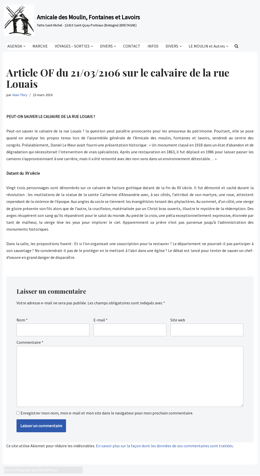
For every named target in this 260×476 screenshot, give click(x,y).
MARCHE (40, 46)
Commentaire (30, 342)
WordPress (47, 470)
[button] (24, 46)
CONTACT (131, 46)
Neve (8, 470)
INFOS (153, 46)
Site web (177, 320)
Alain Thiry (19, 95)
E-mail (100, 320)
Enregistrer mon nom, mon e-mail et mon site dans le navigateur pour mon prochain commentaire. (107, 413)
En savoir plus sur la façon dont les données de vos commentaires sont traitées (164, 446)
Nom (22, 320)
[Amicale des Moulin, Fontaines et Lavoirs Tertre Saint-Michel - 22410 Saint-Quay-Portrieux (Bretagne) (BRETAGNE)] (72, 20)
